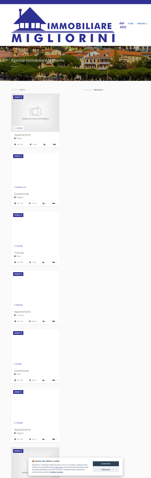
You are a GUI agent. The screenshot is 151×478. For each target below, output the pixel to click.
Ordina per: (88, 89)
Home (13, 66)
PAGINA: (15, 89)
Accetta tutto (105, 464)
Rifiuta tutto (106, 469)
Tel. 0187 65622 (18, 474)
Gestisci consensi (56, 472)
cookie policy (58, 467)
